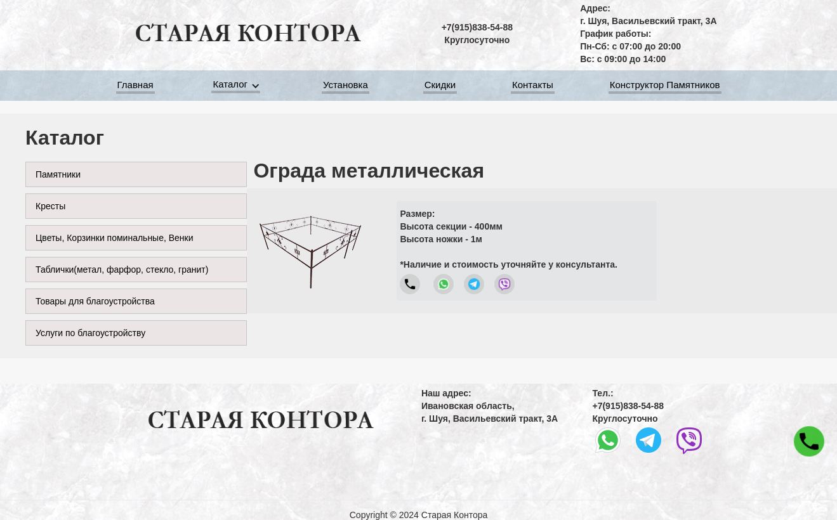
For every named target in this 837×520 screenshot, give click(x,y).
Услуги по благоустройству (90, 333)
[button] (238, 86)
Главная (135, 86)
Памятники (58, 174)
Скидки (440, 86)
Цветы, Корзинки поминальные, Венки (115, 238)
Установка (345, 86)
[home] (247, 33)
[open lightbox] (310, 250)
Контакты (533, 86)
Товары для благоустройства (95, 301)
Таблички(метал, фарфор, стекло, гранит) (122, 269)
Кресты (50, 206)
